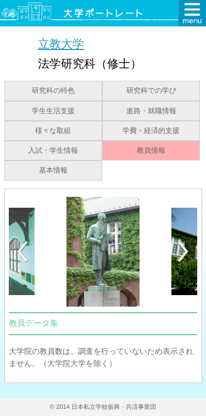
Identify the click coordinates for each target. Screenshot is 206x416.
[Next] (183, 252)
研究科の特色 (53, 91)
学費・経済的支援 (151, 131)
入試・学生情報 (53, 150)
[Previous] (22, 251)
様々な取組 (53, 131)
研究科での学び (151, 91)
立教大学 (61, 43)
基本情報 (53, 170)
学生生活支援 (53, 111)
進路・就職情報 (151, 111)
